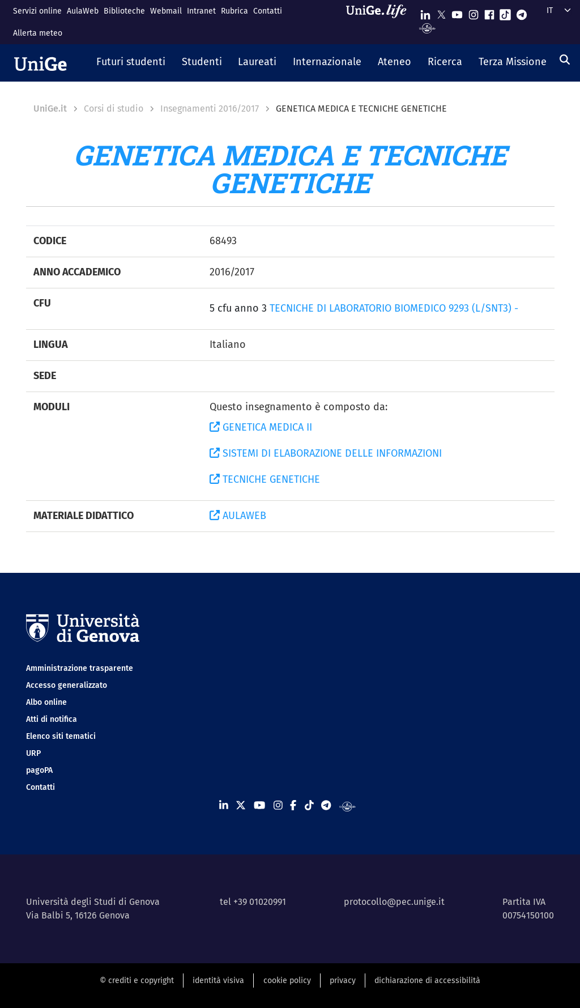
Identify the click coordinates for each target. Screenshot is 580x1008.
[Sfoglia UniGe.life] (380, 22)
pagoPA (39, 770)
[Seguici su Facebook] (489, 12)
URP (33, 753)
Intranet (201, 11)
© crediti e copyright (137, 980)
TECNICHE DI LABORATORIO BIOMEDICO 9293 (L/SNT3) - (394, 308)
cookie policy (287, 980)
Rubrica (234, 11)
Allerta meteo (37, 33)
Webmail (166, 11)
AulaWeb (83, 11)
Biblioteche (124, 11)
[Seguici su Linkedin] (425, 12)
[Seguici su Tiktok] (505, 12)
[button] (131, 63)
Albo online (46, 702)
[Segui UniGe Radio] (427, 27)
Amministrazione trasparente (79, 668)
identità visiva (218, 980)
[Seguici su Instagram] (473, 12)
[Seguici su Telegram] (521, 12)
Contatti (267, 11)
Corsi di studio (113, 108)
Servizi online (37, 11)
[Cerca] (565, 59)
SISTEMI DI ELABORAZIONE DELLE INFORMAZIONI (326, 453)
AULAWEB (238, 515)
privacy (343, 980)
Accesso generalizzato (66, 685)
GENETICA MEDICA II (261, 427)
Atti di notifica (51, 719)
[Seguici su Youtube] (457, 12)
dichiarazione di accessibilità (427, 980)
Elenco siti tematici (61, 736)
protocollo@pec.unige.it (394, 901)
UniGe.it (50, 108)
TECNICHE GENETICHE (265, 479)
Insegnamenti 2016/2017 (209, 108)
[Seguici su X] (441, 12)
